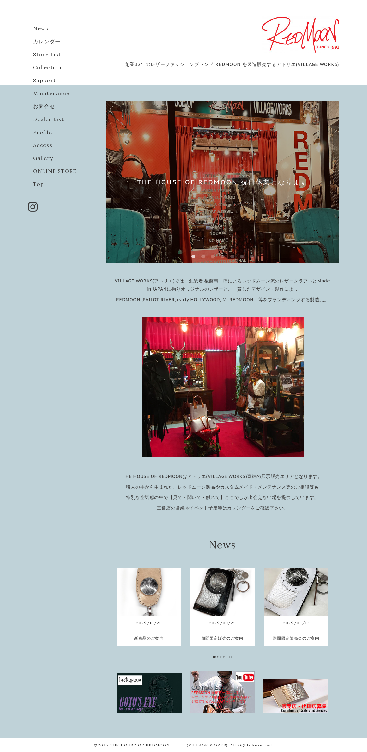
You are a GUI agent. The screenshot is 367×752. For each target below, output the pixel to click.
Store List (47, 54)
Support (44, 80)
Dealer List (48, 119)
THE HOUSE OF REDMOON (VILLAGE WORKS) (169, 745)
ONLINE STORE (55, 171)
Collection (47, 67)
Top (38, 184)
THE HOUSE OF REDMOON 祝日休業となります (222, 182)
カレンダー (47, 41)
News (40, 28)
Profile (42, 132)
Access (42, 145)
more (223, 656)
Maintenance (51, 93)
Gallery (43, 158)
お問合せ (44, 106)
